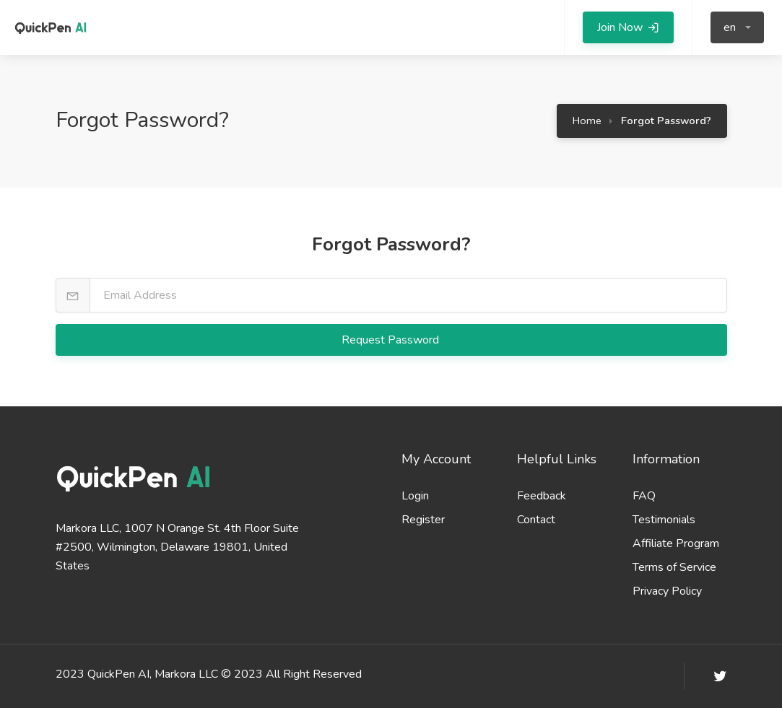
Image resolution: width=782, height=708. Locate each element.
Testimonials (664, 520)
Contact (536, 520)
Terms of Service (674, 567)
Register (423, 520)
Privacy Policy (667, 591)
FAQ (644, 496)
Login (415, 496)
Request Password (392, 340)
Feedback (541, 496)
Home (587, 120)
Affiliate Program (676, 543)
